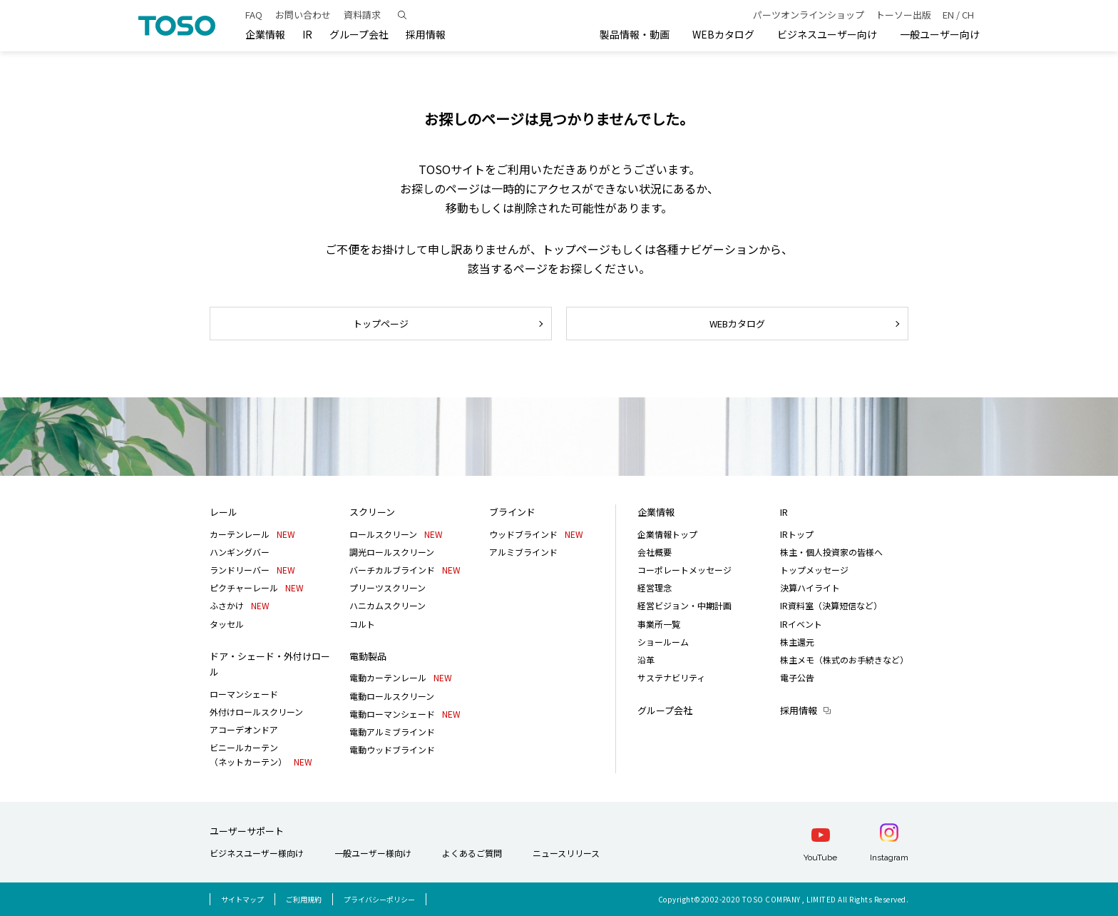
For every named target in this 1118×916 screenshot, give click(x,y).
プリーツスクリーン (387, 587)
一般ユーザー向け (940, 34)
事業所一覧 (658, 624)
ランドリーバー (252, 570)
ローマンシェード (244, 694)
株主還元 (797, 642)
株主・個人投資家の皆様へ (831, 552)
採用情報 (798, 710)
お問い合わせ (303, 14)
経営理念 (654, 587)
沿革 (646, 659)
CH (968, 14)
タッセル (227, 624)
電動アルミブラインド (392, 732)
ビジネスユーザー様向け (257, 853)
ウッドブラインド (536, 534)
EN (948, 14)
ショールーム (663, 642)
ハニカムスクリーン (387, 605)
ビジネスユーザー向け (827, 34)
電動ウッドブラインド (392, 749)
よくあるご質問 (472, 853)
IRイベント (801, 624)
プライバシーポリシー (379, 899)
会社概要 (654, 552)
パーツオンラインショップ (808, 14)
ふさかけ (240, 605)
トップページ (381, 323)
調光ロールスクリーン (391, 552)
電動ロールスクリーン (391, 696)
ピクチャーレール (257, 587)
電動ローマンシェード (405, 714)
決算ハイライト (810, 587)
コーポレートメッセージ (684, 570)
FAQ (253, 14)
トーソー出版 (903, 14)
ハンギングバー (240, 552)
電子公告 (797, 677)
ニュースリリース (566, 853)
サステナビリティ (671, 677)
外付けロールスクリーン (256, 712)
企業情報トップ (667, 534)
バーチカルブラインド (405, 570)
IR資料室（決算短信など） (831, 605)
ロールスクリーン (396, 534)
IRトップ (797, 534)
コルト (362, 624)
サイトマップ (242, 899)
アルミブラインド (523, 552)
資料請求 (362, 14)
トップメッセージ (814, 570)
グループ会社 (359, 34)
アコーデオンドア (244, 729)
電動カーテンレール (400, 677)
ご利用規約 (304, 899)
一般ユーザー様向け (372, 853)
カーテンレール (252, 534)
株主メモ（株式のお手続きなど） (844, 659)
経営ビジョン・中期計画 (684, 605)
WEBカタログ (723, 34)
